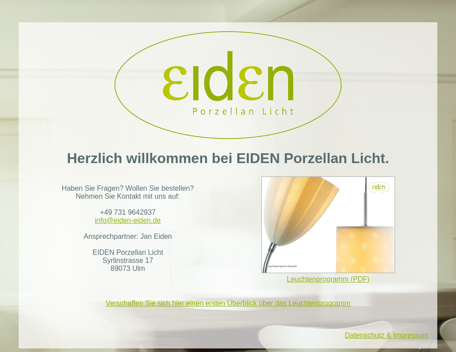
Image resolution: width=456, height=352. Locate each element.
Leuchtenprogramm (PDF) (328, 229)
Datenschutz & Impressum (386, 335)
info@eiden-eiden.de (128, 220)
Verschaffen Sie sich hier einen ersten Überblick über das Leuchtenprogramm (228, 303)
